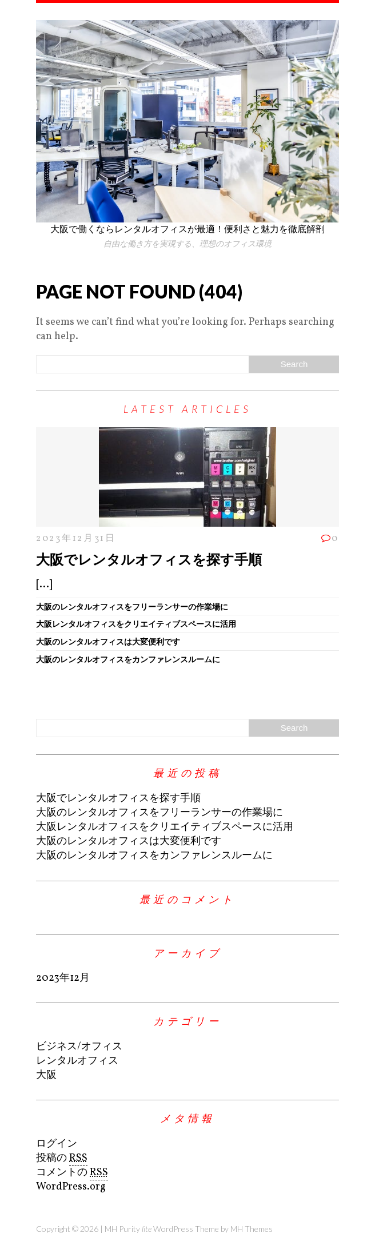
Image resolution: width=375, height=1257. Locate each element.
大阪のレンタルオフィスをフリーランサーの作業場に (132, 606)
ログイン (56, 1144)
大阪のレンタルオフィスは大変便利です (108, 641)
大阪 (46, 1075)
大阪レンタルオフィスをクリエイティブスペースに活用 (136, 623)
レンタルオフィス (77, 1061)
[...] (44, 585)
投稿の (61, 1158)
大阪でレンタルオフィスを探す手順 (149, 559)
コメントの (72, 1172)
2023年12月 (63, 978)
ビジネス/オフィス (79, 1047)
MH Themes (251, 1229)
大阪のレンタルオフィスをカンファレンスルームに (128, 659)
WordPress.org (71, 1187)
